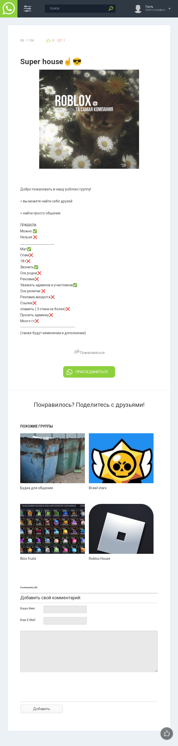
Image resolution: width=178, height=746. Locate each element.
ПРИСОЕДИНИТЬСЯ (87, 372)
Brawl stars (98, 488)
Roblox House (99, 559)
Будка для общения (36, 488)
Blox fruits (28, 559)
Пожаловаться (89, 353)
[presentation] (58, 695)
